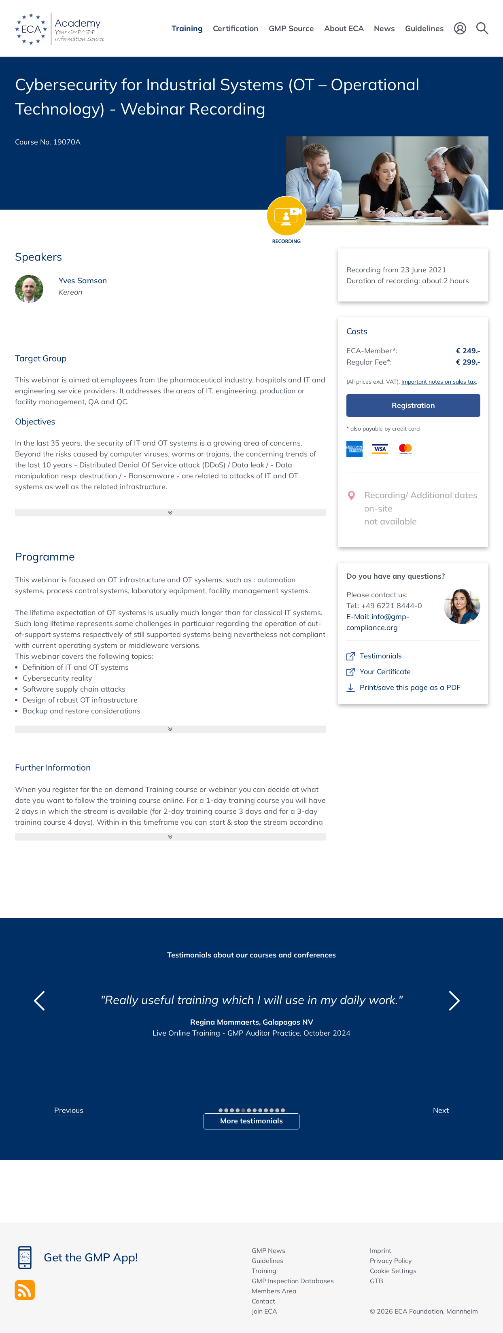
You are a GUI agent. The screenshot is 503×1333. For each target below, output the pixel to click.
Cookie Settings (393, 1271)
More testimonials (251, 1120)
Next (441, 1110)
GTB (376, 1281)
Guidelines (267, 1261)
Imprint (380, 1250)
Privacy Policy (391, 1261)
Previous (68, 1110)
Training (264, 1271)
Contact (263, 1301)
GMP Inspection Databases (293, 1281)
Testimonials (381, 655)
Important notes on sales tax (438, 381)
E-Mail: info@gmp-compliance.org (378, 622)
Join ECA (264, 1311)
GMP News (268, 1250)
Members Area (274, 1291)
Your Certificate (385, 671)
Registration (413, 405)
